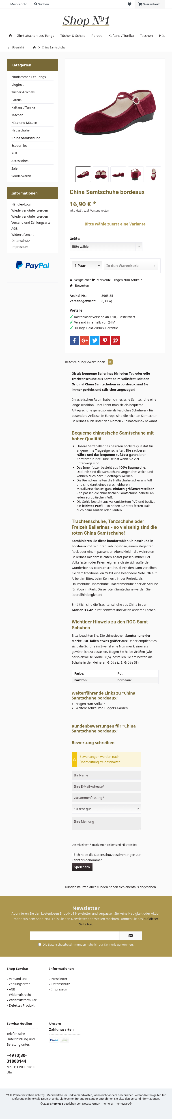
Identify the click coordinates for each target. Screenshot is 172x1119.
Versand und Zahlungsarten (31, 222)
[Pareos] (96, 35)
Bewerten (79, 285)
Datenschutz (20, 240)
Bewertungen (99, 362)
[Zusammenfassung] (106, 797)
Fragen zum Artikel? (125, 280)
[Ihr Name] (106, 775)
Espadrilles (19, 145)
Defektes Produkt (21, 1005)
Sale (14, 168)
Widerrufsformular (23, 1000)
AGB (14, 228)
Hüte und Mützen (24, 122)
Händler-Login (21, 204)
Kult (14, 153)
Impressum (19, 247)
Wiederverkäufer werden (29, 210)
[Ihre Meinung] (106, 823)
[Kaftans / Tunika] (121, 35)
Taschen (17, 115)
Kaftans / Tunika (23, 107)
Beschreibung (75, 362)
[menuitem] (150, 4)
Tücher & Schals (23, 92)
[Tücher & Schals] (72, 35)
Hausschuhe (20, 130)
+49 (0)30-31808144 (17, 1058)
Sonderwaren (21, 176)
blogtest (17, 84)
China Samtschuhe (25, 138)
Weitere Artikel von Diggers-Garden (100, 708)
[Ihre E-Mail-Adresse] (106, 786)
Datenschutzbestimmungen (114, 854)
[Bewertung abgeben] (106, 809)
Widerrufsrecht (22, 234)
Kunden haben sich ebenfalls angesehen (126, 887)
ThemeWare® (123, 1104)
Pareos (16, 100)
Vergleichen (81, 280)
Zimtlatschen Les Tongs (28, 77)
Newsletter (59, 979)
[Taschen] (146, 35)
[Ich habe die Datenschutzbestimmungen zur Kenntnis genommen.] (73, 854)
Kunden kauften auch (81, 887)
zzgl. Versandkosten (96, 210)
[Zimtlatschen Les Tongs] (35, 35)
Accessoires (19, 161)
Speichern (82, 867)
